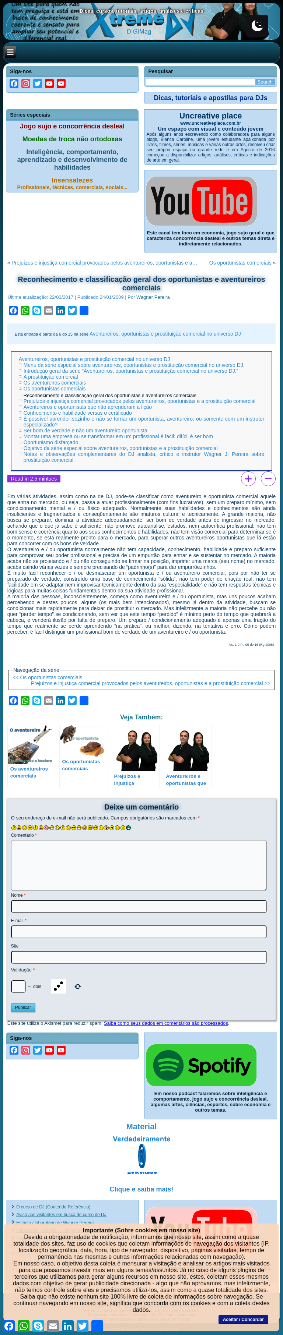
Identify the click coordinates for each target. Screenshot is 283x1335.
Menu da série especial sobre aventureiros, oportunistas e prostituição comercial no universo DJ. (134, 365)
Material (141, 1126)
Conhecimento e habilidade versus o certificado (78, 413)
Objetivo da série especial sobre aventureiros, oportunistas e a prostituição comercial (121, 448)
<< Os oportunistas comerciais (47, 677)
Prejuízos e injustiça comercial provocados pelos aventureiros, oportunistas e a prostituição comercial (140, 401)
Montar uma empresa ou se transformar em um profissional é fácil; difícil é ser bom (118, 436)
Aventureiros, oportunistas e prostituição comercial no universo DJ (165, 334)
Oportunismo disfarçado (51, 442)
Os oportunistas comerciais (240, 263)
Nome (18, 895)
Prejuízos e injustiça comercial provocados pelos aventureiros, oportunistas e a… (104, 263)
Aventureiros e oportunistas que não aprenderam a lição (88, 407)
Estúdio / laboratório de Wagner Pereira (55, 1222)
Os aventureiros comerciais (55, 383)
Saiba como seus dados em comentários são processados (166, 1023)
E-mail (19, 920)
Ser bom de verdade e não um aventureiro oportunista (85, 430)
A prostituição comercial (51, 377)
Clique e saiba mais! (141, 1189)
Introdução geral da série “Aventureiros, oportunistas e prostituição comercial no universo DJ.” (131, 371)
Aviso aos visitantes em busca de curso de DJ (61, 1214)
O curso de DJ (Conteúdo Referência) (53, 1207)
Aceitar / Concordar (243, 1319)
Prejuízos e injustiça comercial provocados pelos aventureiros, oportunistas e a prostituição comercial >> (150, 683)
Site (15, 946)
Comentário (24, 835)
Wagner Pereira (153, 297)
